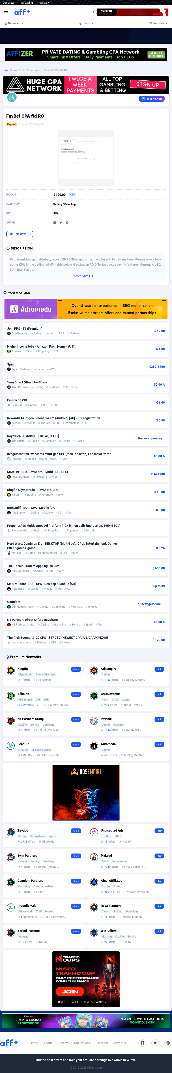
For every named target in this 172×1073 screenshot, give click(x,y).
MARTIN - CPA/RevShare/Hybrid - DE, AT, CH (38, 472)
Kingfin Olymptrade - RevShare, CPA (32, 490)
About (47, 1043)
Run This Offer (20, 234)
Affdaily (44, 2)
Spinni (11, 364)
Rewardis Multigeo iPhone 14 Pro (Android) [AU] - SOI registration (53, 418)
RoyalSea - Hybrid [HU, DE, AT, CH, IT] (33, 436)
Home (13, 70)
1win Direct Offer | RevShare (27, 382)
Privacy (62, 1043)
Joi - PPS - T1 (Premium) (24, 328)
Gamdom (13, 602)
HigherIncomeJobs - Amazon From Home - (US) (40, 346)
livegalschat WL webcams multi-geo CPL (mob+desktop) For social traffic (59, 454)
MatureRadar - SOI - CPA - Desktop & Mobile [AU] (41, 584)
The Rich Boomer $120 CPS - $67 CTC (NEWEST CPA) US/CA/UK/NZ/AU (57, 637)
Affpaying (27, 2)
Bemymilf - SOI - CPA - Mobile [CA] (31, 508)
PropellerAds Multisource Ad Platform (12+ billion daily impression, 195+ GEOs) (63, 525)
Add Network (82, 1043)
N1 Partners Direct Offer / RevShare (32, 619)
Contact (102, 1043)
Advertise (120, 1043)
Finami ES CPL (17, 400)
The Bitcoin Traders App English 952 (33, 566)
